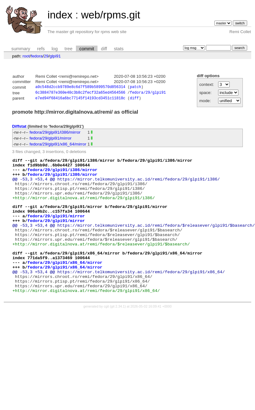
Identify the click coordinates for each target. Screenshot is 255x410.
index (60, 15)
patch (135, 87)
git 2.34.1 (118, 333)
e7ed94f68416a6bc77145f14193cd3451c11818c (80, 99)
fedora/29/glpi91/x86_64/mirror (58, 145)
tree (68, 48)
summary (20, 48)
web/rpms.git (110, 15)
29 (46, 56)
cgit (107, 333)
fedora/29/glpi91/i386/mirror (55, 133)
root (26, 56)
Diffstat (19, 128)
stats (118, 48)
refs (41, 48)
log (55, 48)
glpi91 (55, 56)
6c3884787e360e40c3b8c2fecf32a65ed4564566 (80, 93)
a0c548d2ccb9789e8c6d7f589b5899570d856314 (80, 87)
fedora (37, 56)
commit (86, 48)
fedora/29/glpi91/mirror (51, 139)
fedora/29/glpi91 (148, 93)
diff (104, 48)
